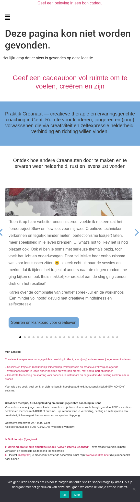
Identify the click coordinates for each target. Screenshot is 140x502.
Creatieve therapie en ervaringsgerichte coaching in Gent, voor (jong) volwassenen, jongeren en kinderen (67, 359)
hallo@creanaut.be (16, 426)
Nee (77, 495)
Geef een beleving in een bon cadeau (70, 3)
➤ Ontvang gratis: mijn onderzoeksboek (47, 446)
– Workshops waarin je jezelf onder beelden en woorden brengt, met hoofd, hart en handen (59, 370)
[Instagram (24, 454)
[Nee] (133, 489)
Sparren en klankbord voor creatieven (43, 322)
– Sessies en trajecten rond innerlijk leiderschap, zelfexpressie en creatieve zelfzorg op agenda (61, 366)
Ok (64, 495)
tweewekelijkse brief (97, 454)
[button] (7, 17)
